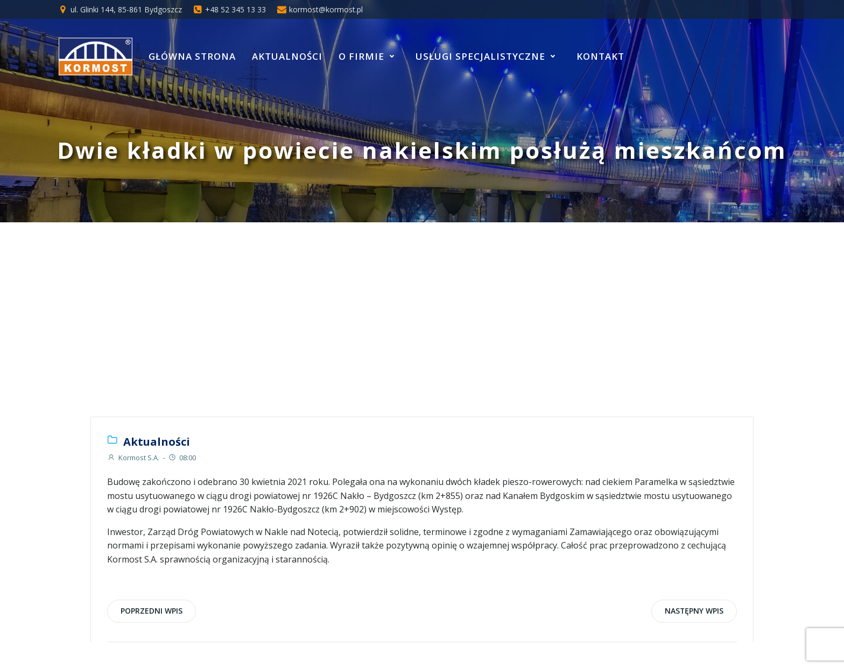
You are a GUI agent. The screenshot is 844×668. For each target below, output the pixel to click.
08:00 (182, 457)
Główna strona (192, 56)
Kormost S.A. (133, 457)
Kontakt (600, 56)
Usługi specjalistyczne (488, 56)
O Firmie (369, 56)
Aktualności (287, 56)
